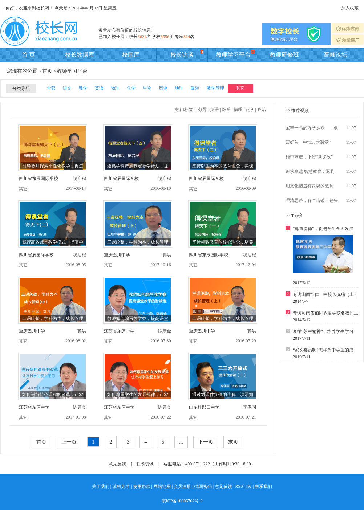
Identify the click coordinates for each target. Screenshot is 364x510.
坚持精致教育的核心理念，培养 (222, 242)
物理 (115, 88)
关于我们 (100, 486)
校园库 (130, 55)
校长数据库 (79, 55)
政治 (195, 88)
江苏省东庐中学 (119, 331)
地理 (179, 88)
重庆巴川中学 (117, 254)
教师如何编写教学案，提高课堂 (137, 318)
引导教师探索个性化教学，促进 (52, 165)
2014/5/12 (302, 319)
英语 (99, 88)
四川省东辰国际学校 (38, 178)
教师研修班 (284, 55)
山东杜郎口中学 (204, 407)
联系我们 (263, 486)
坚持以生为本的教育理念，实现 (222, 165)
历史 (163, 88)
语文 (67, 88)
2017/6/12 (302, 282)
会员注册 (182, 486)
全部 (51, 88)
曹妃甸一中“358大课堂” (308, 142)
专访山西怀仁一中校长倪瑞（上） (325, 294)
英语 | (215, 109)
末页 (233, 442)
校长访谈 (186, 53)
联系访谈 (145, 463)
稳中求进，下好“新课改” (309, 156)
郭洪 (166, 254)
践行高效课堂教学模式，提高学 (52, 242)
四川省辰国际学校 (121, 178)
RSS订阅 (243, 486)
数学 (83, 88)
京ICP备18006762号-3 (182, 500)
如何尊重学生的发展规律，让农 (137, 394)
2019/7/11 (301, 356)
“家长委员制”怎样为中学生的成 (323, 349)
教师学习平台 (235, 53)
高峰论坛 (335, 55)
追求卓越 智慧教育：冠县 (310, 171)
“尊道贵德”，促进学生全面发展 (323, 228)
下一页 (205, 442)
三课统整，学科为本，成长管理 (137, 242)
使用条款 (141, 486)
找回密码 (203, 486)
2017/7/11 (301, 338)
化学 (131, 88)
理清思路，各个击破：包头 (312, 200)
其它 (240, 88)
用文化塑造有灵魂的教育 (309, 185)
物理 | (239, 109)
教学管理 (215, 88)
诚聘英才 (121, 486)
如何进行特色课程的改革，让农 (52, 394)
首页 (47, 71)
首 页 (28, 55)
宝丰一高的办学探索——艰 (312, 127)
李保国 (249, 407)
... (181, 442)
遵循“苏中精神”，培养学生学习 (323, 331)
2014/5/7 (300, 301)
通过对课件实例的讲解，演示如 (222, 394)
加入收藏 (350, 8)
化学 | (251, 109)
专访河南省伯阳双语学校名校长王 (325, 312)
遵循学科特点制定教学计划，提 (137, 165)
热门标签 (184, 109)
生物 (147, 88)
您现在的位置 (23, 71)
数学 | (227, 109)
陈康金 (164, 331)
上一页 (69, 442)
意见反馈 (117, 463)
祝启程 (79, 178)
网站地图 (162, 486)
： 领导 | (201, 109)
